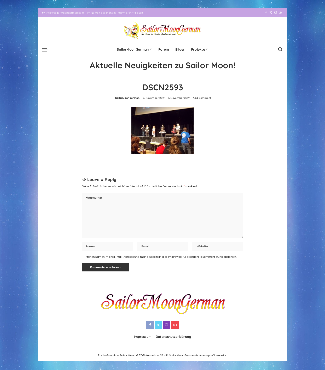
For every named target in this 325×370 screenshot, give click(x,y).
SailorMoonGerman (127, 97)
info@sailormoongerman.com (63, 12)
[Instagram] (275, 12)
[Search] (280, 49)
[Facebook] (266, 12)
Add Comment (202, 97)
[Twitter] (270, 12)
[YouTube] (280, 12)
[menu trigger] (47, 49)
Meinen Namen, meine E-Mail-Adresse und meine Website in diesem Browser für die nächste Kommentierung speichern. (161, 257)
